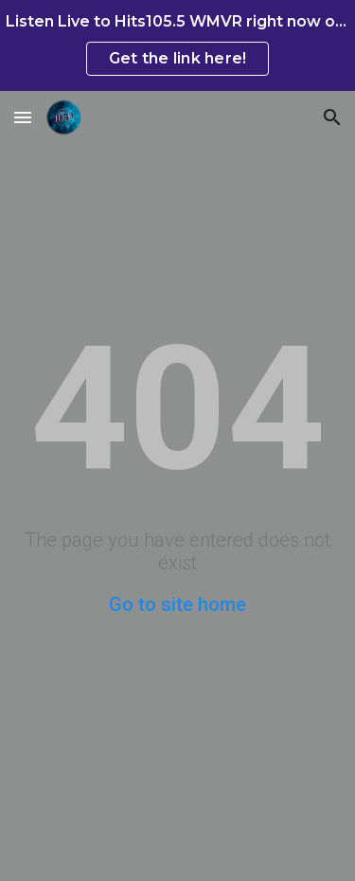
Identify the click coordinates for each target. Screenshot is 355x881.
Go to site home (177, 604)
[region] (177, 45)
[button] (22, 117)
